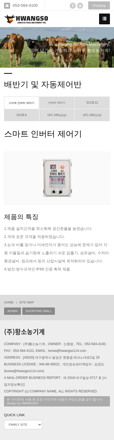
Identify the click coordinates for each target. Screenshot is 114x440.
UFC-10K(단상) (92, 115)
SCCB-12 (92, 102)
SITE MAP (26, 302)
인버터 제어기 (56, 102)
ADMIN (12, 311)
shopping (99, 5)
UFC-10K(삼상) (56, 115)
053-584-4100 (25, 5)
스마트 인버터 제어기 (22, 102)
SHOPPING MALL (39, 311)
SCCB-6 (22, 115)
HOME (9, 302)
